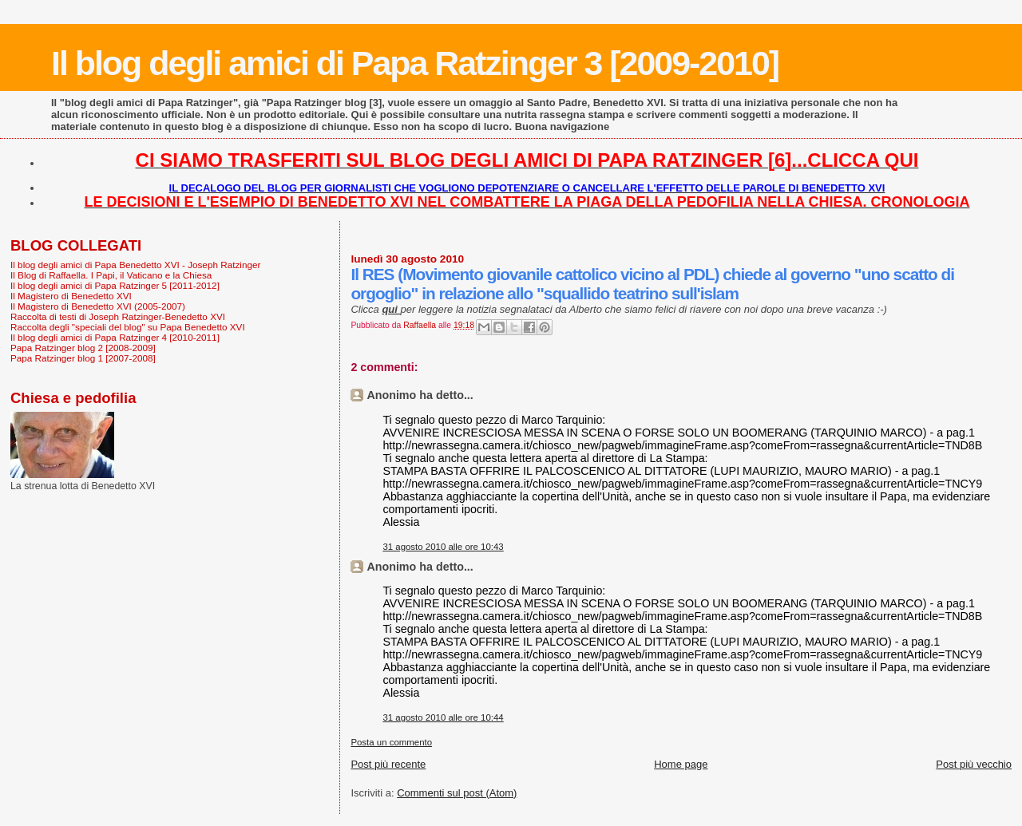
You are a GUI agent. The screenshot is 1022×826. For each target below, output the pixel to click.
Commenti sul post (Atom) (457, 793)
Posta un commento (391, 742)
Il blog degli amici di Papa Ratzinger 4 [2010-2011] (115, 337)
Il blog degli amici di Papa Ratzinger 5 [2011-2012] (115, 285)
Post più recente (388, 764)
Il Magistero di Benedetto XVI (71, 295)
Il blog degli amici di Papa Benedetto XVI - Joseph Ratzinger (135, 264)
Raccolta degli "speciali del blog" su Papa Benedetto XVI (127, 327)
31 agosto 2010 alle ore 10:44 (442, 717)
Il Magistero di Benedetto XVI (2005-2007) (97, 306)
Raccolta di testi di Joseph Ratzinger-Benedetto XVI (117, 316)
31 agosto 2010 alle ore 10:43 (442, 546)
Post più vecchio (974, 764)
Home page (680, 764)
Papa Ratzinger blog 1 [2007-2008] (83, 358)
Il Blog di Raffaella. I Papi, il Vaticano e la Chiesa (111, 275)
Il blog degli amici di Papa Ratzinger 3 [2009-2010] (414, 63)
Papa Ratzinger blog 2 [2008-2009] (83, 347)
